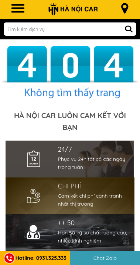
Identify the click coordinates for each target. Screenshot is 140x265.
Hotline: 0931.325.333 (35, 258)
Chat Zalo (105, 258)
